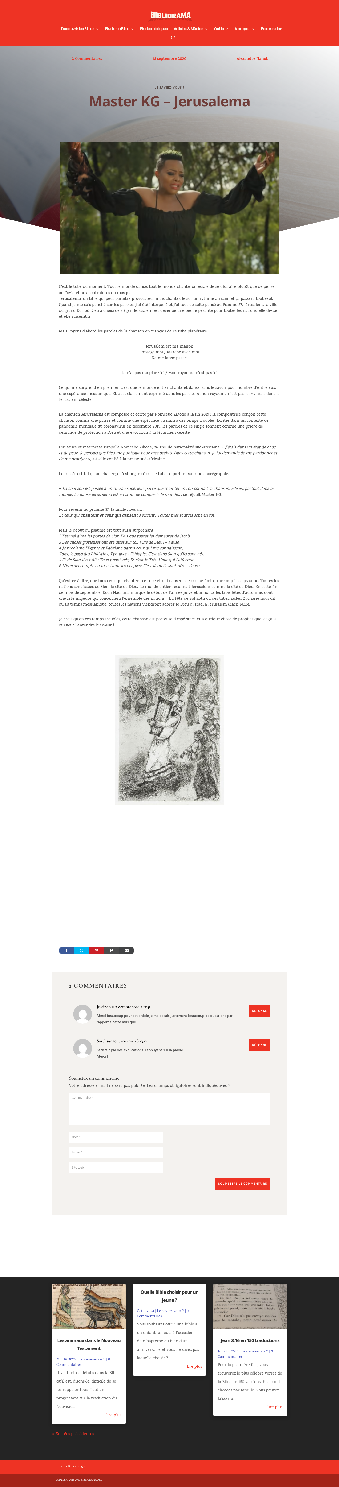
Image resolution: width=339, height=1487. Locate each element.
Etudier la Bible (117, 29)
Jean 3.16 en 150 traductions (250, 1341)
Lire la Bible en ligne (72, 1467)
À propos (242, 29)
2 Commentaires (87, 59)
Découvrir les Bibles (77, 29)
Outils (219, 29)
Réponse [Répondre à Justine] (259, 1011)
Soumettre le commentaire (240, 1184)
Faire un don (271, 29)
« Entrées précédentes (73, 1435)
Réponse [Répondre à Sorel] (259, 1045)
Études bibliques (154, 29)
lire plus (113, 1416)
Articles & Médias (188, 29)
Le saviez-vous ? (169, 87)
